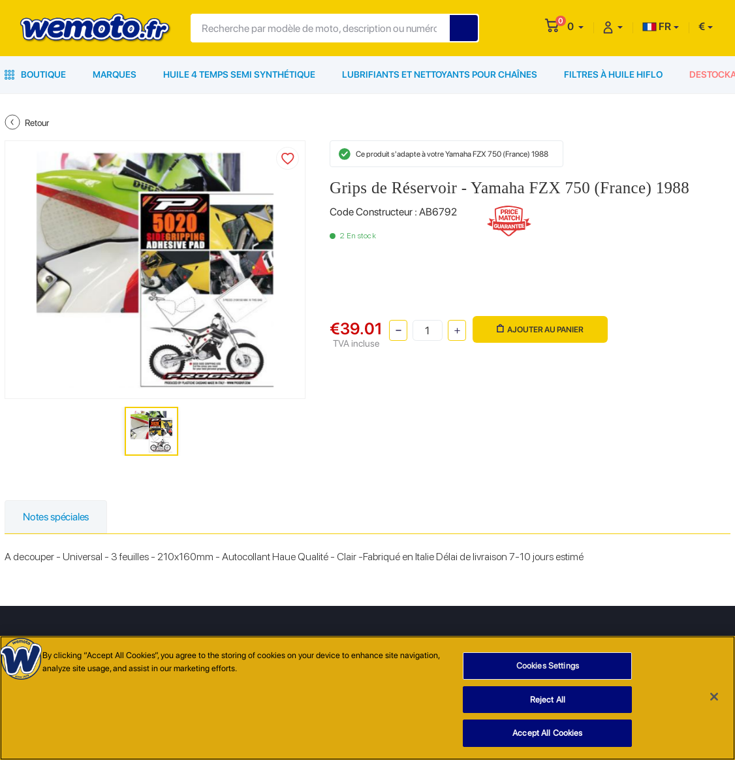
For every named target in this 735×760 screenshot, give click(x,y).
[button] (575, 26)
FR (656, 26)
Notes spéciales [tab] (56, 517)
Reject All (547, 700)
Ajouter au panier (540, 329)
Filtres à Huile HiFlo (613, 74)
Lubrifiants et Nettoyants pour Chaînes (439, 74)
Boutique (35, 74)
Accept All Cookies (547, 734)
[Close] (714, 698)
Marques (114, 74)
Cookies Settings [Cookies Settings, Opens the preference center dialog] (547, 667)
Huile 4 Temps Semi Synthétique (239, 74)
